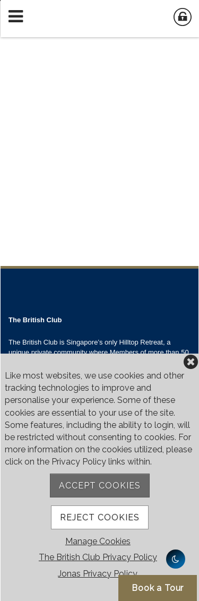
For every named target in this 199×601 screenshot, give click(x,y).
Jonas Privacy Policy (97, 574)
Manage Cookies (98, 541)
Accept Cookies (100, 485)
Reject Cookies (100, 517)
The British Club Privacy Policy (98, 557)
